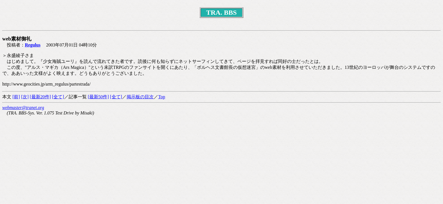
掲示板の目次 (140, 96)
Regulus (32, 44)
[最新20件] (40, 96)
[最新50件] (98, 96)
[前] (16, 96)
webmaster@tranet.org (23, 107)
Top (161, 96)
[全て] (58, 96)
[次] (25, 96)
